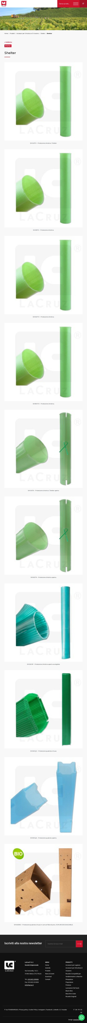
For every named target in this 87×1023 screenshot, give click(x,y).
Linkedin (56, 1010)
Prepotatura (69, 982)
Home (6, 33)
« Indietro (8, 42)
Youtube (64, 1010)
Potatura (68, 985)
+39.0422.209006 (33, 979)
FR (79, 1010)
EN (76, 1010)
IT (74, 1010)
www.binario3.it (78, 1020)
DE (81, 1012)
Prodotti (12, 33)
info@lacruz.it (29, 985)
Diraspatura (69, 979)
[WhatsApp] (81, 1017)
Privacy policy (23, 1010)
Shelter (43, 33)
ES (81, 1010)
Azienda (47, 968)
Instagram (42, 1010)
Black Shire (69, 991)
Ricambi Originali (71, 996)
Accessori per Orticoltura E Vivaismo (28, 33)
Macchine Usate (71, 994)
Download (48, 976)
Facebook (49, 1010)
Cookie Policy (33, 1010)
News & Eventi (49, 974)
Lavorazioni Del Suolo (72, 988)
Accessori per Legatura (73, 965)
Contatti (47, 979)
